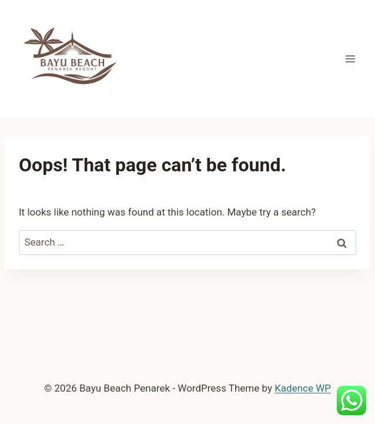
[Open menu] (350, 58)
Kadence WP (302, 388)
